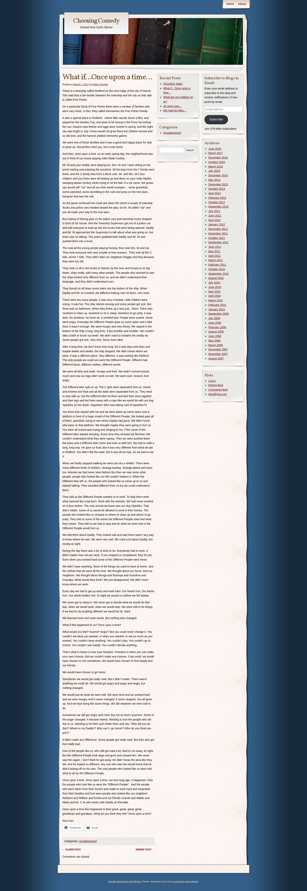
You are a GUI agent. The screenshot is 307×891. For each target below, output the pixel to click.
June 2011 (214, 246)
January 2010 (216, 309)
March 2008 (215, 345)
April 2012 (214, 220)
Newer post (145, 849)
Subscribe (216, 119)
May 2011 (214, 251)
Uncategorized (88, 841)
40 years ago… (172, 106)
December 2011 (218, 229)
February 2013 (217, 197)
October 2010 (216, 269)
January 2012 (216, 224)
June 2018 (214, 148)
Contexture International (185, 881)
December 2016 (218, 157)
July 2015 (214, 170)
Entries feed (215, 385)
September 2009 (218, 313)
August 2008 (216, 331)
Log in (212, 380)
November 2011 (218, 233)
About (242, 3)
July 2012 (214, 211)
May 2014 (214, 179)
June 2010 (214, 287)
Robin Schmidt (100, 84)
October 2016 (216, 162)
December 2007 (218, 349)
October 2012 (216, 202)
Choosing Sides (172, 83)
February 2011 (217, 264)
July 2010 (214, 282)
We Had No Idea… (174, 110)
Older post (71, 849)
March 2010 (215, 300)
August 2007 (216, 358)
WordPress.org (217, 394)
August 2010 (216, 278)
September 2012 (218, 206)
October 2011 (216, 238)
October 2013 (216, 188)
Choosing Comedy (96, 21)
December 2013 (218, 184)
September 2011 (218, 242)
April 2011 (214, 255)
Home (230, 3)
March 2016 (215, 166)
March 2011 (215, 260)
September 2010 (218, 273)
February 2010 (217, 304)
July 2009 (214, 318)
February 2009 (217, 327)
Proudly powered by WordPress (124, 881)
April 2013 (214, 193)
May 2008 (214, 340)
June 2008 (214, 336)
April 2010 (214, 295)
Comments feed (218, 389)
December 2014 (218, 175)
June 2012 (214, 215)
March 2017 (215, 153)
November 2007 (218, 354)
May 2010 (214, 291)
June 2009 (214, 322)
